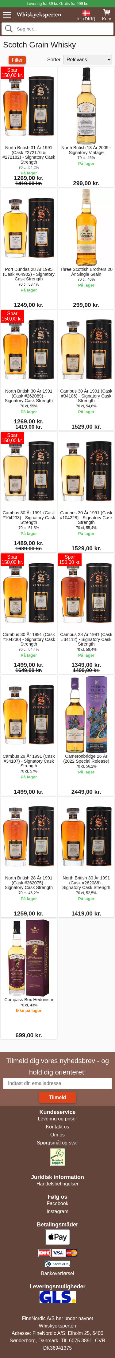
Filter (17, 60)
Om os (57, 1134)
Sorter (54, 59)
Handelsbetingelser (57, 1183)
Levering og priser (57, 1118)
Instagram (57, 1211)
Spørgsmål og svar (57, 1142)
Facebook (57, 1203)
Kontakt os (57, 1126)
